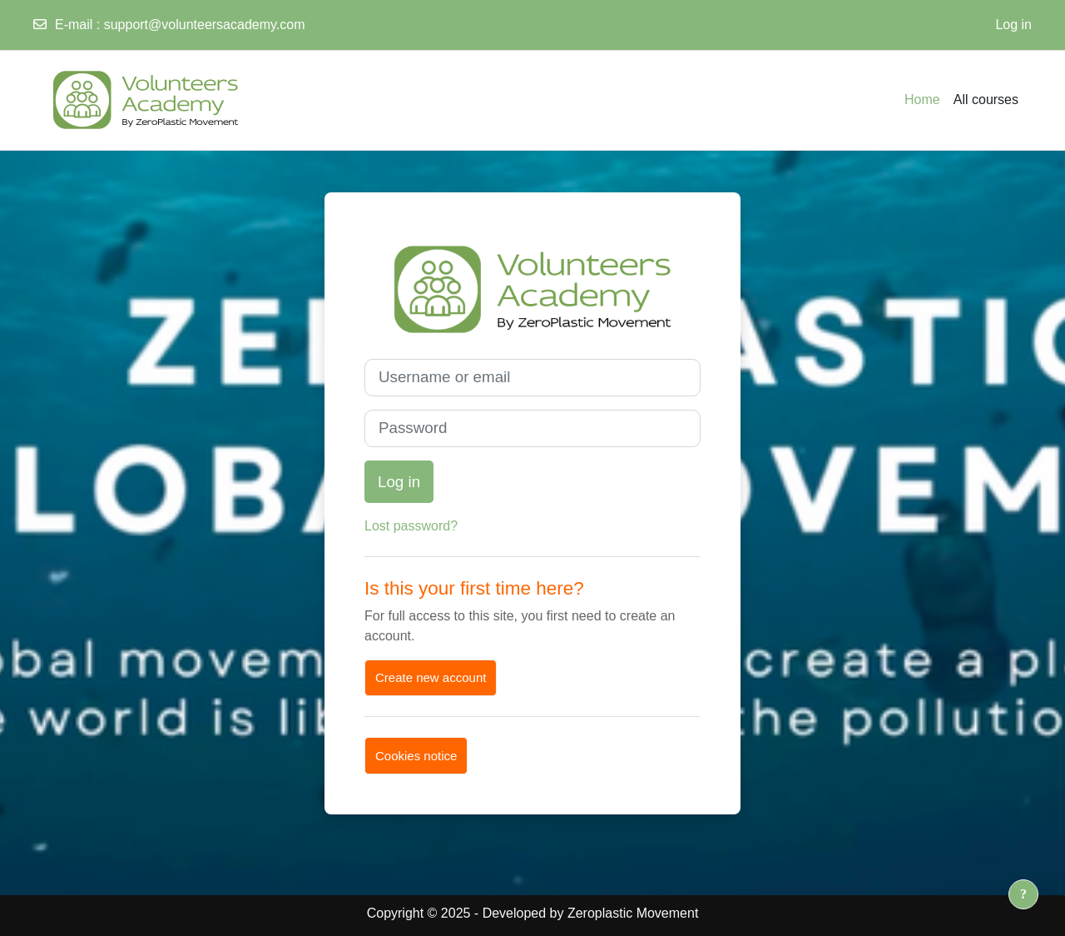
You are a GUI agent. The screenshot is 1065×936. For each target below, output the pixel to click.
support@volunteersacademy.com (204, 24)
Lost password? (411, 526)
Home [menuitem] (922, 99)
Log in (1013, 24)
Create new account (430, 677)
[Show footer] (1023, 894)
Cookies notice (416, 756)
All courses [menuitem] (986, 99)
